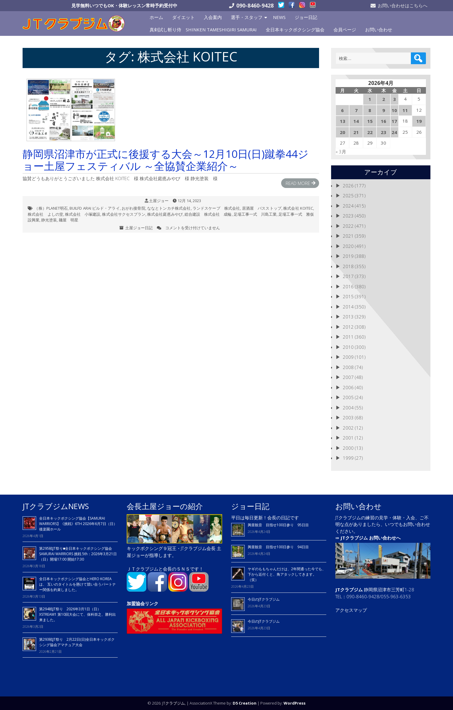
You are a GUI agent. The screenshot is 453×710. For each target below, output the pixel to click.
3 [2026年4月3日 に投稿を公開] (394, 99)
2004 (348, 408)
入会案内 (213, 17)
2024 (348, 206)
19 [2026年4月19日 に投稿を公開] (419, 121)
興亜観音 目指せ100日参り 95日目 (278, 524)
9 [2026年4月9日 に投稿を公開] (383, 110)
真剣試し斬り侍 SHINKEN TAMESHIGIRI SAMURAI (203, 30)
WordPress (295, 703)
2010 (348, 347)
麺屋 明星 (68, 220)
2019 (348, 256)
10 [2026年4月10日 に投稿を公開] (394, 110)
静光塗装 (49, 220)
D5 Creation (244, 703)
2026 (348, 186)
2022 (348, 226)
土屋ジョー (159, 200)
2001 (348, 438)
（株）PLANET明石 (51, 208)
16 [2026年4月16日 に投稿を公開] (383, 121)
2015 (348, 296)
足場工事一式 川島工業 (255, 214)
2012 (348, 327)
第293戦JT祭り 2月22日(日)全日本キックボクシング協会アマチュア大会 (77, 642)
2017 (348, 276)
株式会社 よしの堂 (45, 214)
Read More (298, 183)
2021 (348, 236)
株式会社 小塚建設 (83, 214)
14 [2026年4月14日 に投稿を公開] (356, 121)
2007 (348, 377)
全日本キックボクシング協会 (295, 30)
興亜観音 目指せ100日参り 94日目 (278, 546)
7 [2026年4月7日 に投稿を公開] (356, 110)
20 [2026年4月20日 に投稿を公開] (342, 132)
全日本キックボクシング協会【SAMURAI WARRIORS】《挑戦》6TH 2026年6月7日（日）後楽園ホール (78, 524)
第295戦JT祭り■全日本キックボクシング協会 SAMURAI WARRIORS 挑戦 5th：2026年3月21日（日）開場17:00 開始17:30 (78, 554)
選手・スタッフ (246, 17)
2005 (348, 397)
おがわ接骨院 (133, 208)
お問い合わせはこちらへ (402, 5)
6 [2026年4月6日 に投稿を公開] (342, 110)
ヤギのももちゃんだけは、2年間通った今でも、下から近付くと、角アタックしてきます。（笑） (287, 574)
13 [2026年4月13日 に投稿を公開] (342, 121)
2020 (348, 246)
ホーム (156, 17)
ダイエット (183, 17)
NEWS (279, 17)
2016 (348, 286)
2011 (348, 337)
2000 (348, 448)
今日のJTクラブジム (264, 599)
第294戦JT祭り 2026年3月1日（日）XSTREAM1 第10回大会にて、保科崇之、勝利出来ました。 (77, 614)
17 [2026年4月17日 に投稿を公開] (394, 121)
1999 (348, 458)
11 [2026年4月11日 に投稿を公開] (405, 110)
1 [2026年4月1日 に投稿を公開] (369, 99)
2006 (348, 387)
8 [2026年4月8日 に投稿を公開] (369, 110)
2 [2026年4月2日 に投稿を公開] (383, 99)
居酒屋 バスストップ (261, 208)
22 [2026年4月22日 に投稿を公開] (370, 132)
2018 (348, 266)
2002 (348, 428)
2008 (348, 367)
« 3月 (341, 152)
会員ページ (345, 30)
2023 (348, 216)
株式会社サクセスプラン (123, 214)
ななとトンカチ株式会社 (169, 208)
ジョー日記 (306, 17)
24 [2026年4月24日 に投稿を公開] (394, 132)
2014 (348, 307)
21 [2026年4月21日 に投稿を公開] (356, 132)
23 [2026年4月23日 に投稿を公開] (383, 132)
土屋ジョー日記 (139, 227)
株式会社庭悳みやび (165, 214)
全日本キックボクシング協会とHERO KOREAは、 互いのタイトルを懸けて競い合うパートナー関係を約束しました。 (77, 584)
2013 (348, 317)
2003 (348, 417)
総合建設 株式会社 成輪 (208, 214)
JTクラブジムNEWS (56, 506)
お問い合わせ (378, 30)
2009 (348, 357)
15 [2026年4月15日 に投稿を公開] (370, 121)
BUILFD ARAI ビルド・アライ (94, 208)
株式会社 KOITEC (298, 208)
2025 (348, 195)
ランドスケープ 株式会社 (216, 208)
